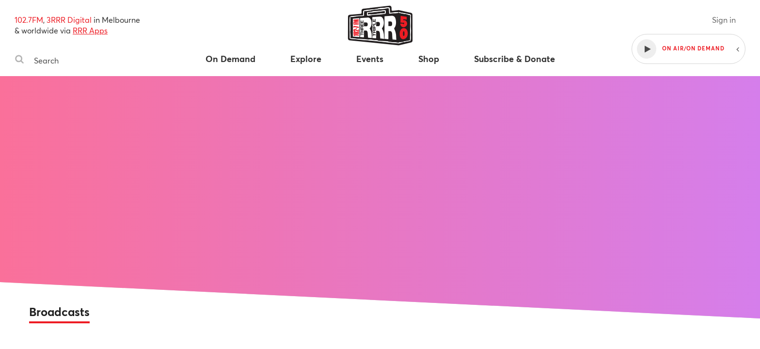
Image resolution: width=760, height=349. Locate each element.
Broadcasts (59, 311)
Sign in (724, 20)
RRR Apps (90, 30)
